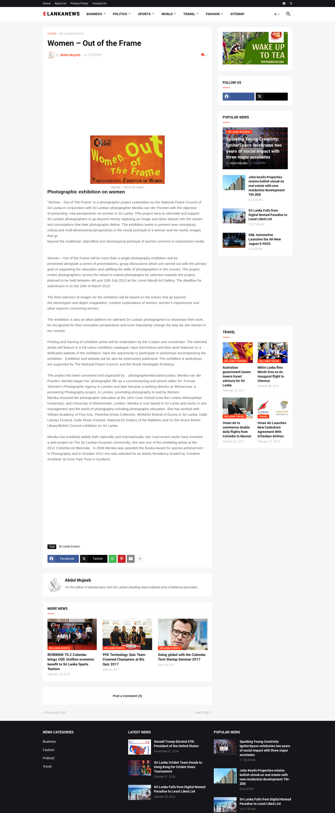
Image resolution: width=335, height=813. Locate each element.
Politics (120, 14)
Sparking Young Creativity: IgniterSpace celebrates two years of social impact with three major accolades (265, 748)
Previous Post (56, 712)
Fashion (213, 14)
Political (48, 758)
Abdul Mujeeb (78, 580)
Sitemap (237, 14)
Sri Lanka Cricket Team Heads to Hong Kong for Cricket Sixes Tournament (178, 767)
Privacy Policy (79, 3)
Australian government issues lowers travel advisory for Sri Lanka (237, 376)
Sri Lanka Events (72, 33)
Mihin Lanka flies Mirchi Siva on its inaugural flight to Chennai (271, 374)
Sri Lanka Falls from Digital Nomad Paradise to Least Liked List (267, 215)
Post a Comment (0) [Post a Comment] (127, 696)
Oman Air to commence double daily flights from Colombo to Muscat (237, 429)
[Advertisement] (127, 97)
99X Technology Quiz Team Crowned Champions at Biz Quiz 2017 (124, 659)
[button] (277, 14)
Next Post (202, 712)
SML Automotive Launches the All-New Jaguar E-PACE (264, 239)
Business (94, 14)
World (167, 14)
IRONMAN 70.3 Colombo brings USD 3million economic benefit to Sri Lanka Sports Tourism (70, 662)
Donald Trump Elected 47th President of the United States (176, 744)
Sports (144, 14)
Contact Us (99, 3)
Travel (189, 14)
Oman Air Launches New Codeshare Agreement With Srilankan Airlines (272, 429)
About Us (60, 3)
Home (46, 3)
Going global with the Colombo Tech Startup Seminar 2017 (181, 657)
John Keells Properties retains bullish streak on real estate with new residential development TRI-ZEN (266, 186)
